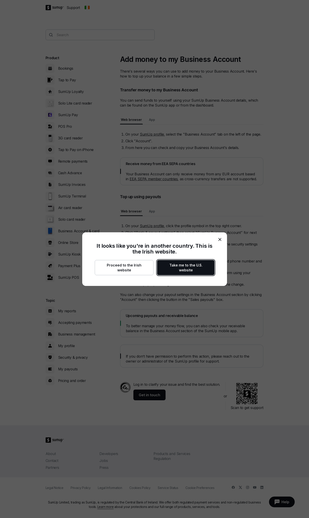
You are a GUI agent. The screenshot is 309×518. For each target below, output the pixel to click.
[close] (219, 239)
